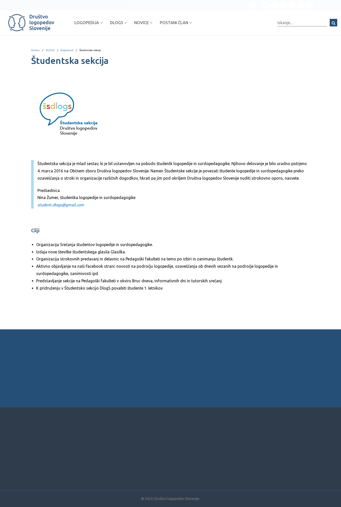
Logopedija (88, 22)
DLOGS (118, 22)
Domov (35, 50)
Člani (314, 5)
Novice (143, 22)
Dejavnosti (67, 50)
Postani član (176, 22)
